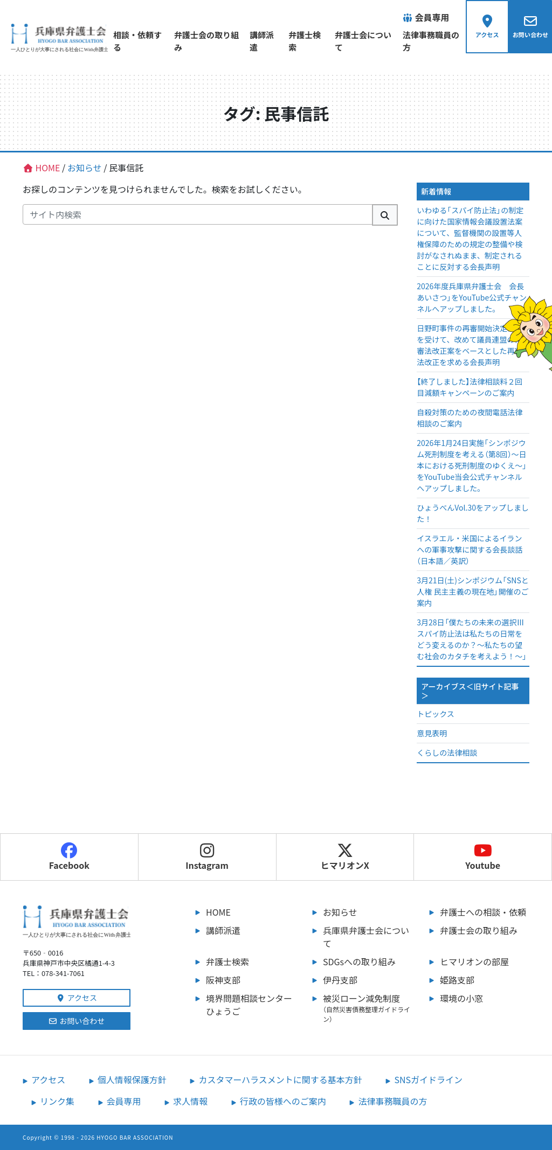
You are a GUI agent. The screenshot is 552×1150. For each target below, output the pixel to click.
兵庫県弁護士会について (366, 937)
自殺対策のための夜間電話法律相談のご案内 (469, 418)
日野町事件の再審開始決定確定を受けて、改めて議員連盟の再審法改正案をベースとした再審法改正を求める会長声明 (469, 345)
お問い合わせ (77, 1020)
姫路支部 (457, 979)
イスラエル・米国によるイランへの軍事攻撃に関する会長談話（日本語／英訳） (469, 549)
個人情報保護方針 (132, 1079)
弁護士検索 (302, 41)
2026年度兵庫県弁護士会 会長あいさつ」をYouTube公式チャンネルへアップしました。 (472, 297)
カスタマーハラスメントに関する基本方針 (280, 1079)
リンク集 (57, 1101)
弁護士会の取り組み (201, 41)
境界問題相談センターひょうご (249, 1004)
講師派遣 (259, 41)
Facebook (69, 857)
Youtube (482, 857)
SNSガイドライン (428, 1079)
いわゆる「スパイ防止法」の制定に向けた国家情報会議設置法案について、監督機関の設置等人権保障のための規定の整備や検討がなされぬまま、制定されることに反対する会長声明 (470, 238)
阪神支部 (223, 979)
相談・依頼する (137, 41)
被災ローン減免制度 (367, 1008)
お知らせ (340, 911)
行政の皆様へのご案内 (283, 1101)
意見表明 (432, 733)
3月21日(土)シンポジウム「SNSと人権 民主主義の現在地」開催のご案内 (473, 591)
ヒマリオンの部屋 (474, 961)
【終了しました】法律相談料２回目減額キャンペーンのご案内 (469, 387)
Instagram (207, 857)
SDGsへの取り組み (359, 961)
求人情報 (190, 1101)
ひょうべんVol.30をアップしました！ (473, 513)
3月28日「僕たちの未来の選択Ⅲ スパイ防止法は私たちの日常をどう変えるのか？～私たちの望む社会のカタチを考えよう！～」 (472, 639)
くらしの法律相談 (447, 752)
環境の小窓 (461, 998)
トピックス (435, 713)
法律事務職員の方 (422, 41)
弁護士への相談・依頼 (483, 911)
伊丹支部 (340, 979)
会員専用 (124, 1101)
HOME (218, 911)
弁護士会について (356, 41)
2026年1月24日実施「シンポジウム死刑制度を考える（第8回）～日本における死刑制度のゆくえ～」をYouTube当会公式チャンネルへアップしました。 (472, 465)
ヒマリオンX (345, 857)
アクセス (76, 997)
